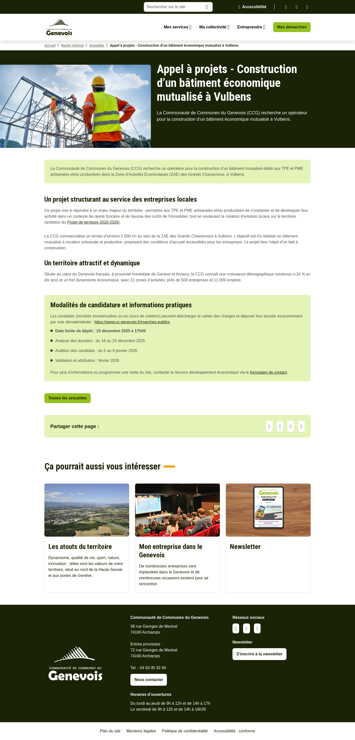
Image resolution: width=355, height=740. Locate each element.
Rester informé (72, 45)
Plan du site (110, 731)
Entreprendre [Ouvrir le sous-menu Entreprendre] (249, 27)
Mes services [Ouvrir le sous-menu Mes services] (176, 27)
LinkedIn (280, 426)
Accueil (49, 45)
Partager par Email (301, 426)
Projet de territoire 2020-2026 (93, 222)
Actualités (96, 45)
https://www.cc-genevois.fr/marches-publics (132, 322)
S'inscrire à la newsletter (259, 654)
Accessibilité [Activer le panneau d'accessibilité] (254, 7)
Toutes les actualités (67, 398)
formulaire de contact (268, 372)
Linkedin (286, 7)
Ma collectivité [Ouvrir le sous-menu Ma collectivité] (212, 27)
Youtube (307, 7)
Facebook (296, 7)
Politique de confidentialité (185, 731)
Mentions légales (141, 731)
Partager (269, 426)
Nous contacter (148, 680)
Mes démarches (292, 27)
